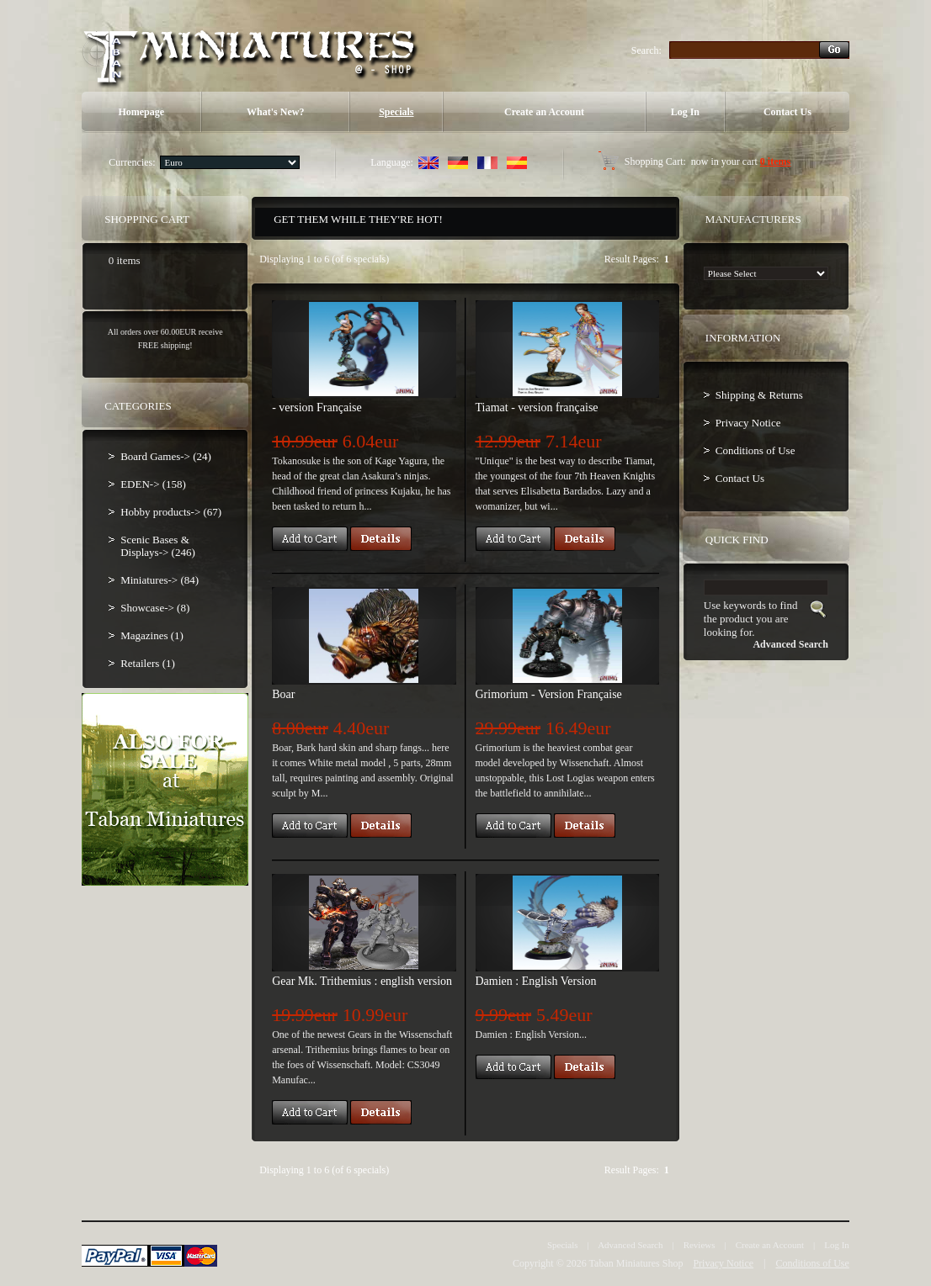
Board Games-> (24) (165, 456)
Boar (283, 694)
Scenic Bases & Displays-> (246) (157, 545)
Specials (396, 112)
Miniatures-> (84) (159, 580)
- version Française (317, 407)
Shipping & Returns (759, 395)
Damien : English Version (536, 981)
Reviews (700, 1245)
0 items (775, 161)
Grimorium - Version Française (549, 694)
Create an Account (544, 112)
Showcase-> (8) (154, 607)
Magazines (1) (152, 635)
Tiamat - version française (537, 407)
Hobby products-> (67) (170, 511)
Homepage (141, 112)
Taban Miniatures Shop (636, 1263)
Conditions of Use (755, 450)
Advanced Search (630, 1245)
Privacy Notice (748, 422)
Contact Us (787, 112)
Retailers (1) (147, 663)
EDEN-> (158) (153, 484)
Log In (685, 112)
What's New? (275, 112)
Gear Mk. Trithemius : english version (362, 981)
